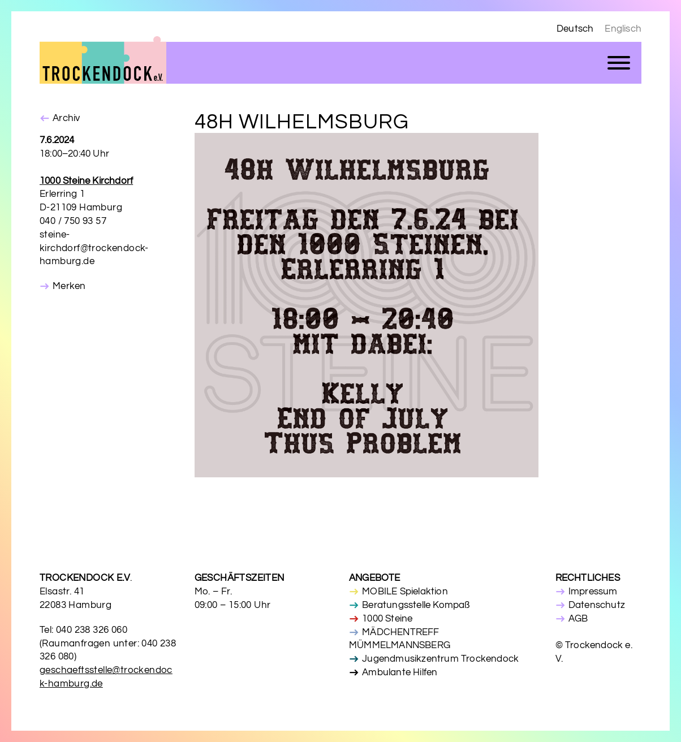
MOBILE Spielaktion (405, 591)
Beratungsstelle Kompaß (415, 605)
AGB (578, 619)
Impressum (593, 591)
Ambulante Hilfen (399, 672)
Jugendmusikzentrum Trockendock (440, 659)
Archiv (66, 118)
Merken (69, 286)
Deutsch (575, 29)
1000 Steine (387, 619)
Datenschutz (596, 605)
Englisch (623, 29)
